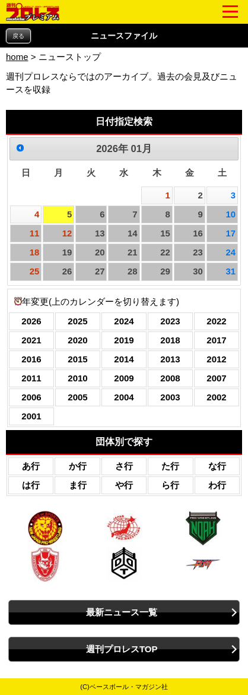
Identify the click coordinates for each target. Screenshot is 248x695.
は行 (31, 485)
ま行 (78, 485)
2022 (216, 321)
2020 (77, 340)
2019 (123, 340)
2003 (170, 397)
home (17, 57)
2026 (31, 321)
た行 (170, 466)
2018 (170, 340)
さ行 (124, 466)
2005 (77, 397)
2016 (31, 359)
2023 (170, 321)
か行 (78, 466)
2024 (123, 321)
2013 (170, 359)
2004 (123, 397)
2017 (216, 340)
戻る (18, 36)
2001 (31, 416)
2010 (77, 378)
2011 (31, 378)
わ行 (217, 485)
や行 (124, 485)
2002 (216, 397)
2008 (170, 378)
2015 (77, 359)
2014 (123, 359)
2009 (123, 378)
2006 (31, 397)
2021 (31, 340)
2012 (216, 359)
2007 (216, 378)
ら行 (170, 485)
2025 (77, 321)
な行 (217, 466)
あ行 (31, 466)
